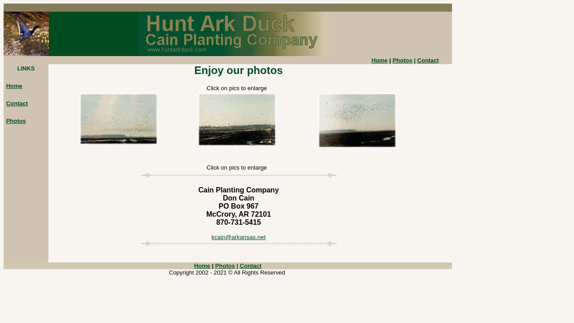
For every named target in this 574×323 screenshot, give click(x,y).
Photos (402, 60)
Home (14, 86)
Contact (428, 60)
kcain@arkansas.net (239, 237)
